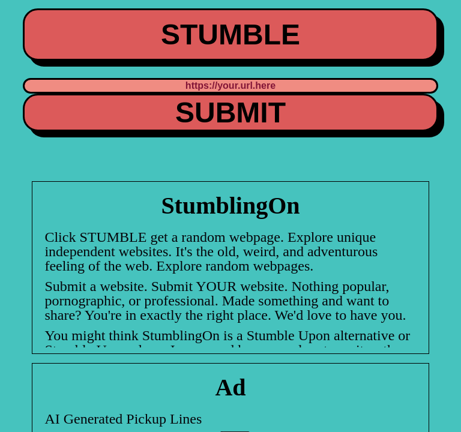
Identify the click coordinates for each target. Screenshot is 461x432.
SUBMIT (230, 112)
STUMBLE (230, 34)
